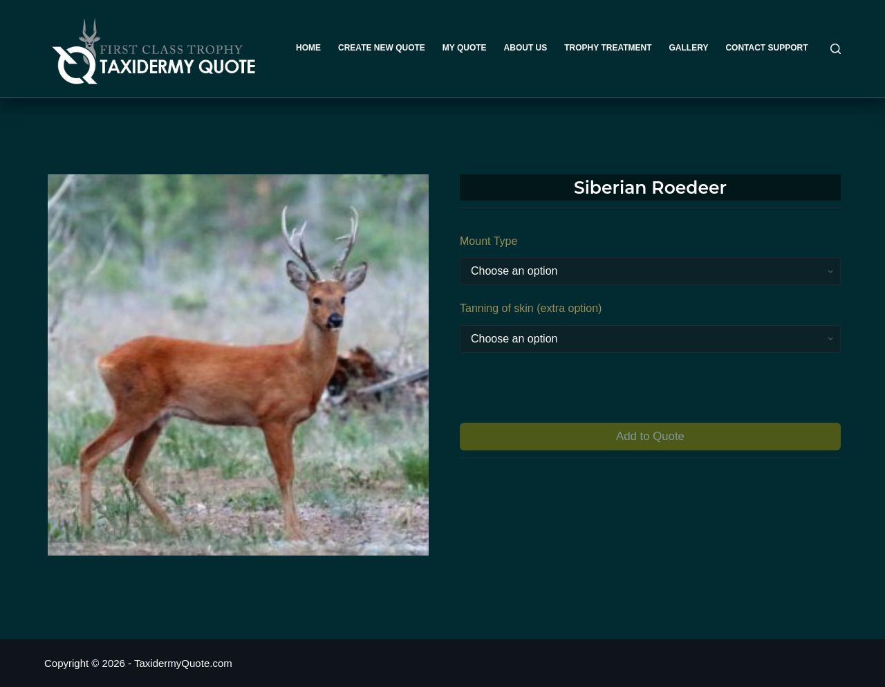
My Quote (464, 48)
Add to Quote (650, 436)
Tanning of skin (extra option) (531, 308)
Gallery (689, 48)
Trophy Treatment (607, 48)
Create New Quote (381, 48)
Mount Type (488, 241)
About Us (526, 48)
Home (308, 48)
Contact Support (766, 48)
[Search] (835, 49)
